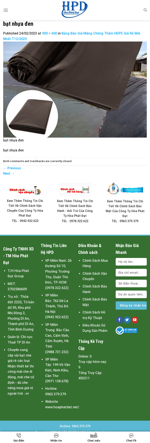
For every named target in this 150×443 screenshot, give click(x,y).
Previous (12, 168)
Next (9, 173)
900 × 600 (49, 33)
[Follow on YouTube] (134, 320)
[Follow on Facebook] (119, 320)
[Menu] (5, 10)
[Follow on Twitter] (127, 320)
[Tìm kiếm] (145, 10)
